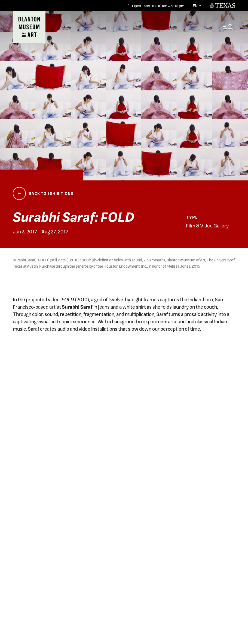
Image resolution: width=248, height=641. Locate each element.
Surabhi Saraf (77, 307)
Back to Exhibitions (51, 193)
